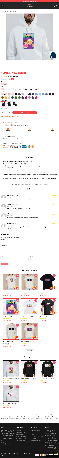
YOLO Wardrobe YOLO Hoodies (47, 378)
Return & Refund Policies (37, 436)
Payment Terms (34, 434)
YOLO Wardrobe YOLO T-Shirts (28, 316)
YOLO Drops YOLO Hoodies (9, 403)
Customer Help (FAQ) (36, 440)
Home (2, 12)
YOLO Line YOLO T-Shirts (9, 292)
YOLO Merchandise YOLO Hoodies (11, 378)
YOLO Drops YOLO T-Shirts (46, 316)
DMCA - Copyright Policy (22, 436)
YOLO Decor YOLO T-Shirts (27, 341)
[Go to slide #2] (33, 63)
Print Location (4, 100)
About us (18, 430)
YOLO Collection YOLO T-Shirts (28, 292)
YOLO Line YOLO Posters (9, 316)
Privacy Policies (20, 434)
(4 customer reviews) (13, 76)
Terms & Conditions (21, 432)
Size (2, 86)
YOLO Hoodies (18, 12)
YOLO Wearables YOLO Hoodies (28, 378)
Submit (4, 264)
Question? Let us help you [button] (52, 456)
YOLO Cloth (9, 12)
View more (29, 350)
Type (2, 81)
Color (2, 91)
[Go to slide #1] (25, 63)
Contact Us (33, 438)
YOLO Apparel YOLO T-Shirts (46, 292)
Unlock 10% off (56, 451)
